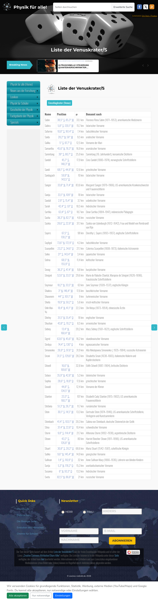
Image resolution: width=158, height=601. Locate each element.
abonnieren (122, 540)
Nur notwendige (41, 595)
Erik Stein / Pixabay (149, 16)
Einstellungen (62, 595)
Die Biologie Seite (26, 521)
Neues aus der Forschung (24, 90)
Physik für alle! (30, 7)
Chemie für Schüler (27, 533)
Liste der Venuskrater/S (64, 552)
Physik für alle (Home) (21, 84)
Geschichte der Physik (24, 109)
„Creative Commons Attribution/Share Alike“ (41, 555)
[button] (143, 65)
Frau (90, 511)
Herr (69, 511)
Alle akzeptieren (18, 595)
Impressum (23, 509)
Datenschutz (24, 515)
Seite (116, 555)
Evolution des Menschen (30, 527)
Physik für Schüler (24, 103)
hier (42, 559)
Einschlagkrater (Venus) (59, 103)
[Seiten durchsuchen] (82, 7)
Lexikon (24, 97)
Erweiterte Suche (123, 7)
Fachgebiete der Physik (24, 116)
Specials (24, 122)
